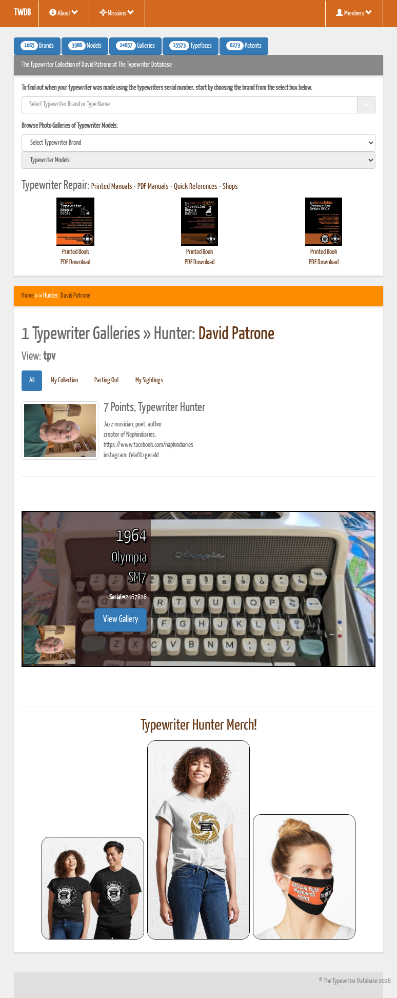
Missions (117, 13)
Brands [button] (37, 45)
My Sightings (149, 380)
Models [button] (85, 45)
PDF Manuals (153, 186)
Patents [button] (244, 45)
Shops (230, 186)
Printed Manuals (111, 186)
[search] (198, 142)
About (63, 13)
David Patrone (75, 295)
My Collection (64, 380)
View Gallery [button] (120, 619)
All (31, 380)
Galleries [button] (135, 45)
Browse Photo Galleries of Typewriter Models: (70, 126)
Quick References (195, 186)
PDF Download (75, 262)
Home (28, 295)
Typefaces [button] (190, 45)
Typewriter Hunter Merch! (199, 725)
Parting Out (106, 380)
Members (354, 13)
